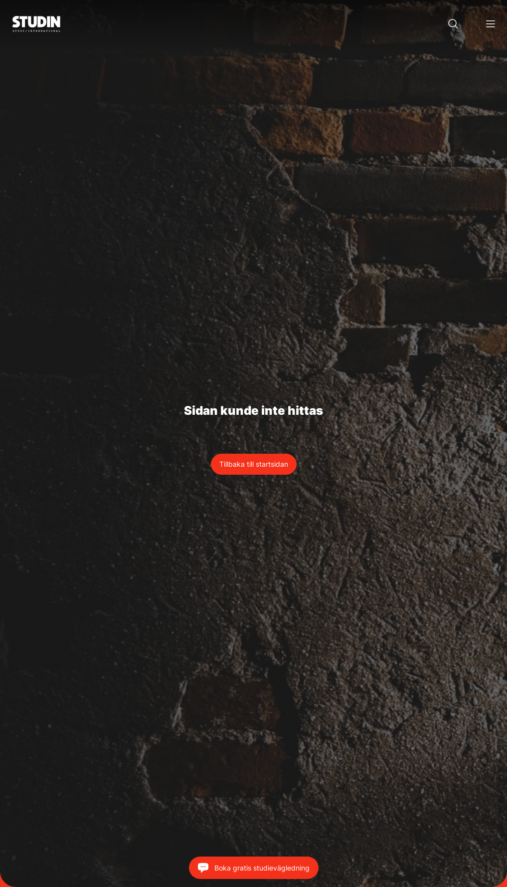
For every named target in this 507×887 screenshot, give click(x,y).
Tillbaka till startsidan (253, 464)
